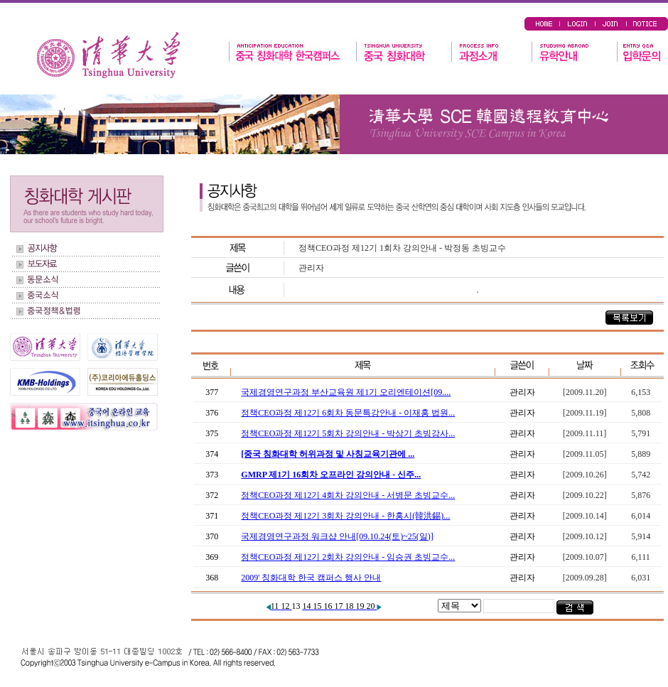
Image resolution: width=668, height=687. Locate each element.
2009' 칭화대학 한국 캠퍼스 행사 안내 (311, 578)
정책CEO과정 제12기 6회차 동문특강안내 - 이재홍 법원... (348, 413)
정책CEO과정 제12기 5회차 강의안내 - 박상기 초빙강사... (348, 433)
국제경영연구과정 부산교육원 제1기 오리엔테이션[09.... (346, 392)
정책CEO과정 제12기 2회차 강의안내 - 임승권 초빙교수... (348, 557)
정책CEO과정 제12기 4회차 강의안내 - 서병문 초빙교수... (348, 495)
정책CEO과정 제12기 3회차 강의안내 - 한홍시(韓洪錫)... (345, 516)
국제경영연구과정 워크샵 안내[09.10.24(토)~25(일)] (337, 536)
